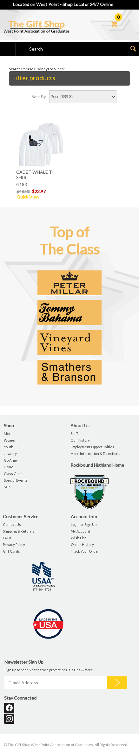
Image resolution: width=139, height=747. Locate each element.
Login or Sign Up (83, 524)
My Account (80, 531)
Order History (82, 544)
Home (8, 467)
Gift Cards (11, 551)
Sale (7, 487)
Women (10, 440)
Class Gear (13, 473)
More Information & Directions (95, 453)
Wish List (78, 538)
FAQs (7, 538)
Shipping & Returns (18, 531)
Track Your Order (85, 551)
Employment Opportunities (92, 447)
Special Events (16, 480)
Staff (74, 433)
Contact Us (12, 524)
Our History (80, 440)
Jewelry (10, 453)
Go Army (11, 460)
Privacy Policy (14, 544)
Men (7, 433)
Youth (8, 447)
